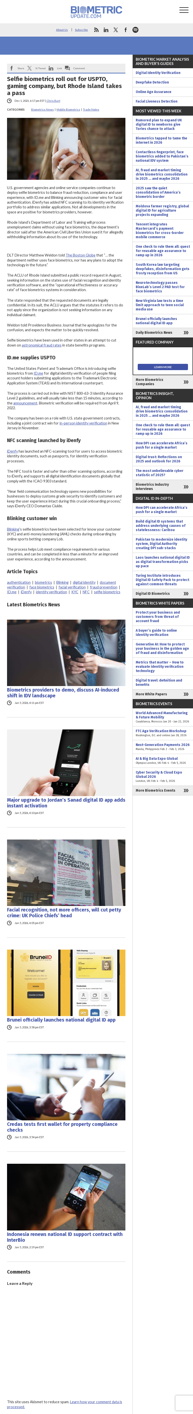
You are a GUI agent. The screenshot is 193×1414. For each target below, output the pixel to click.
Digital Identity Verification (158, 73)
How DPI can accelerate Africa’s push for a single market (161, 445)
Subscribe (81, 29)
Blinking (13, 529)
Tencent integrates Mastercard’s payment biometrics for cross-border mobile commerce (160, 230)
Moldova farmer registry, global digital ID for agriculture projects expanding (162, 210)
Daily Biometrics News (154, 332)
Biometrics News (42, 109)
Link (59, 68)
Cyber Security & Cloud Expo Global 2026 (163, 776)
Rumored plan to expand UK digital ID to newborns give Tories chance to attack (159, 124)
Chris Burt (53, 100)
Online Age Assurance (153, 92)
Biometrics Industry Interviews (152, 486)
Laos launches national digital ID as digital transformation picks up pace (163, 561)
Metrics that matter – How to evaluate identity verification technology (160, 666)
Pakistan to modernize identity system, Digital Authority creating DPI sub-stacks (161, 543)
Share (21, 68)
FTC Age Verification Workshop (163, 733)
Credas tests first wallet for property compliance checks (62, 1127)
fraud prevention (103, 587)
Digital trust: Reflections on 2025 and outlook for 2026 (159, 459)
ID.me (38, 373)
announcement (25, 403)
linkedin (106, 29)
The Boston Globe (80, 255)
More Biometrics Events (155, 790)
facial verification (72, 587)
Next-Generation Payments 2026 (163, 747)
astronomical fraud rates (42, 345)
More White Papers (151, 694)
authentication (19, 582)
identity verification (51, 592)
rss (96, 29)
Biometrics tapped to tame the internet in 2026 (161, 140)
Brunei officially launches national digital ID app (61, 1020)
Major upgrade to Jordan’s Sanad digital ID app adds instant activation (66, 803)
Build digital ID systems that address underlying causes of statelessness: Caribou (160, 525)
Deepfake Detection (152, 82)
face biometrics (41, 587)
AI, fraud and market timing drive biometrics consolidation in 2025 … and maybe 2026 (161, 174)
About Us (62, 29)
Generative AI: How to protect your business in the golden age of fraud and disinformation (162, 648)
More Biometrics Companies (149, 382)
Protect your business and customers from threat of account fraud (158, 616)
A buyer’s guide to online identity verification (156, 632)
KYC (74, 592)
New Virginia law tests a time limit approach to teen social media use (160, 305)
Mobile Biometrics (68, 109)
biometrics (43, 582)
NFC (86, 592)
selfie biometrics (107, 592)
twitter (115, 29)
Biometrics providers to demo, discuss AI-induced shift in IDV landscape (63, 693)
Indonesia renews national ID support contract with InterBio (65, 1237)
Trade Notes (91, 109)
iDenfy (12, 451)
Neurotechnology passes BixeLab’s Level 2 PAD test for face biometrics (160, 287)
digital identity (84, 582)
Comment (79, 68)
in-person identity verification (83, 423)
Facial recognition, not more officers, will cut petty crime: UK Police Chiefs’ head (64, 913)
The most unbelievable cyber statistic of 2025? (159, 473)
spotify (135, 29)
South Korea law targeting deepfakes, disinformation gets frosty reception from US (162, 269)
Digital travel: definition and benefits (159, 682)
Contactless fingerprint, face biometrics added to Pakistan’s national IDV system (162, 156)
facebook (125, 29)
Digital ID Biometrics (153, 594)
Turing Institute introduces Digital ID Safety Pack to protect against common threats (162, 579)
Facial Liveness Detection (156, 101)
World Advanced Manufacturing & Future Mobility (163, 717)
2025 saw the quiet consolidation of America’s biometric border (158, 192)
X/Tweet (40, 68)
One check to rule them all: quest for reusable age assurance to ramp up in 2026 (163, 250)
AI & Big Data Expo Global (163, 761)
